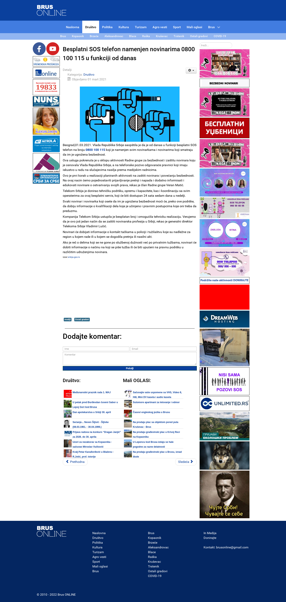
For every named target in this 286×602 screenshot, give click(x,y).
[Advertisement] (46, 244)
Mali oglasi (100, 566)
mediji (68, 319)
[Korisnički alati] (191, 70)
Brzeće (152, 542)
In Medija (210, 533)
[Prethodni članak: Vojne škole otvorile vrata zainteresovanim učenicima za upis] (75, 461)
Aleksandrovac (158, 547)
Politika (97, 542)
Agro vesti (99, 557)
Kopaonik (154, 538)
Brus (95, 571)
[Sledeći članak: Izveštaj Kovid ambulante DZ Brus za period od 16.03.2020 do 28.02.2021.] (186, 461)
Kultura (97, 547)
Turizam (98, 552)
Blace (152, 552)
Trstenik (153, 566)
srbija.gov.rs (74, 257)
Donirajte (210, 538)
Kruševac (154, 561)
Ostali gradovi (82, 319)
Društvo (88, 74)
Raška (152, 557)
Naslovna (99, 533)
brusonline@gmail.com (232, 547)
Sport (96, 561)
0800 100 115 (95, 150)
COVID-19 (154, 576)
